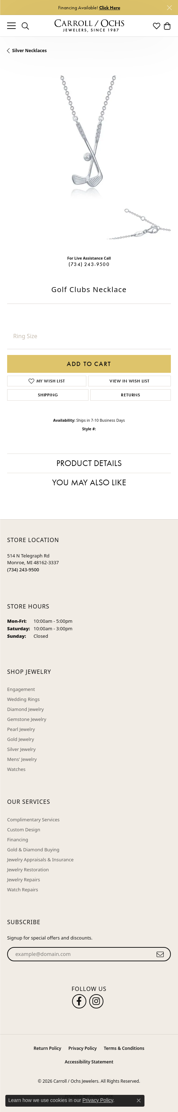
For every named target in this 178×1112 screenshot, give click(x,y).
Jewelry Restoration (28, 869)
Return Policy (47, 1048)
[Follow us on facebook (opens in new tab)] (79, 1001)
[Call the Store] (23, 569)
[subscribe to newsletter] (160, 954)
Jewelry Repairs (23, 879)
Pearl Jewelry (21, 729)
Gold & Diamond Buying (33, 849)
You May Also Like (89, 482)
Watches (16, 769)
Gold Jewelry (20, 739)
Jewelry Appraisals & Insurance (40, 859)
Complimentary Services (33, 819)
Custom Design (23, 829)
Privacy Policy (82, 1048)
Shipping (48, 395)
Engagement (21, 689)
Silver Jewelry (21, 749)
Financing (17, 839)
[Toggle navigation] (11, 25)
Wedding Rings (23, 699)
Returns (130, 395)
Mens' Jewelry (22, 759)
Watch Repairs (22, 889)
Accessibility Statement (89, 1062)
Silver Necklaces (29, 50)
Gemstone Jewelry (26, 719)
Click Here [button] (109, 7)
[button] (25, 26)
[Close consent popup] (139, 1100)
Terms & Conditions (124, 1048)
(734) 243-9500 (89, 264)
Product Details (89, 463)
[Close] (169, 7)
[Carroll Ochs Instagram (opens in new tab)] (96, 1001)
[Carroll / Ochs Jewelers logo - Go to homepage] (89, 26)
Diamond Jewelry (25, 709)
